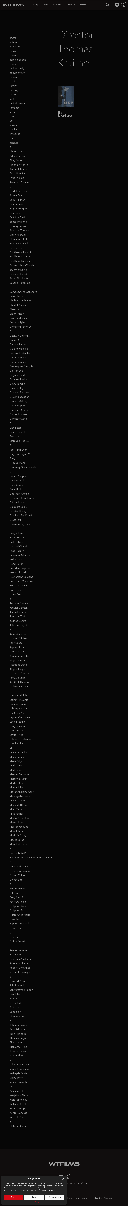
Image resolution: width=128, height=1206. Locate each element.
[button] (63, 1178)
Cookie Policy (34, 1202)
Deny (34, 1197)
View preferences (55, 1197)
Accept (13, 1197)
